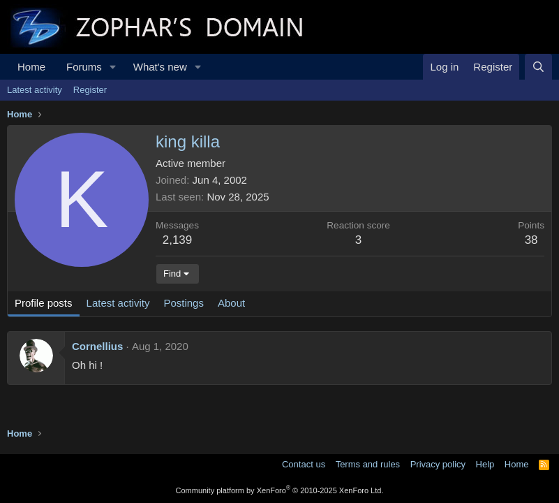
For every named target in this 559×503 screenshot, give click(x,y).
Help (485, 464)
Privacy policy (437, 464)
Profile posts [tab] (44, 303)
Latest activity (34, 90)
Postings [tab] (183, 303)
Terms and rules (368, 464)
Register (90, 90)
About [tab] (231, 303)
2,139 (178, 240)
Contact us (303, 464)
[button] (113, 67)
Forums (84, 67)
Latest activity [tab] (118, 303)
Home (31, 67)
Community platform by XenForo (280, 490)
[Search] (538, 67)
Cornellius (97, 346)
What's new (160, 67)
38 (531, 240)
